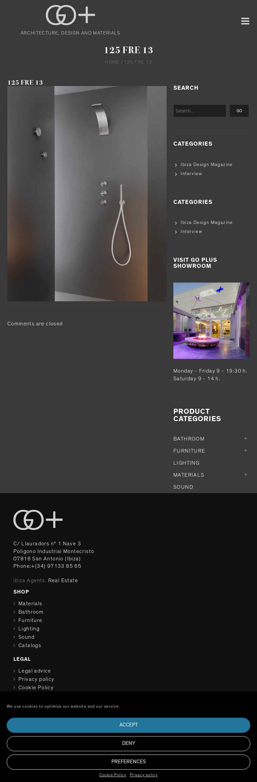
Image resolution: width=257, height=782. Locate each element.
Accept (128, 724)
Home (112, 62)
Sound (183, 487)
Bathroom (188, 439)
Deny (128, 743)
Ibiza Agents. (30, 580)
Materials (188, 475)
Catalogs (29, 645)
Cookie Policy (112, 775)
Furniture (189, 451)
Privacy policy (144, 775)
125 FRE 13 (25, 82)
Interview (191, 173)
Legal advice (34, 671)
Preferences (128, 761)
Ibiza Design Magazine (207, 164)
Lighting (186, 463)
